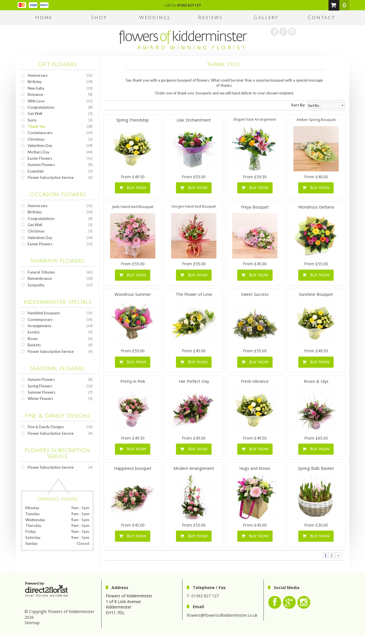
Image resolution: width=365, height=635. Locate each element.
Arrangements (39, 325)
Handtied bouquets (44, 313)
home (43, 17)
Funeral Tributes (41, 272)
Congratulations (41, 107)
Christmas (36, 139)
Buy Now (132, 188)
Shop (99, 17)
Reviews (210, 17)
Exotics (34, 332)
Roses (33, 338)
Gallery (266, 17)
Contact (321, 17)
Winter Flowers (40, 398)
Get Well (35, 113)
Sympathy (36, 285)
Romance (35, 94)
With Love (36, 101)
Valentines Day (40, 145)
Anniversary (38, 75)
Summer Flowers (41, 392)
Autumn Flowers (41, 164)
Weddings (155, 17)
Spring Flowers (40, 386)
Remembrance (40, 278)
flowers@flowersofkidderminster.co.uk (222, 615)
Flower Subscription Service (51, 177)
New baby (36, 88)
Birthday (35, 81)
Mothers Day (39, 152)
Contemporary (40, 132)
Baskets (34, 345)
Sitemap (32, 622)
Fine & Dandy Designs (46, 426)
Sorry (32, 120)
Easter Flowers (40, 158)
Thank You (36, 126)
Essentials (36, 171)
